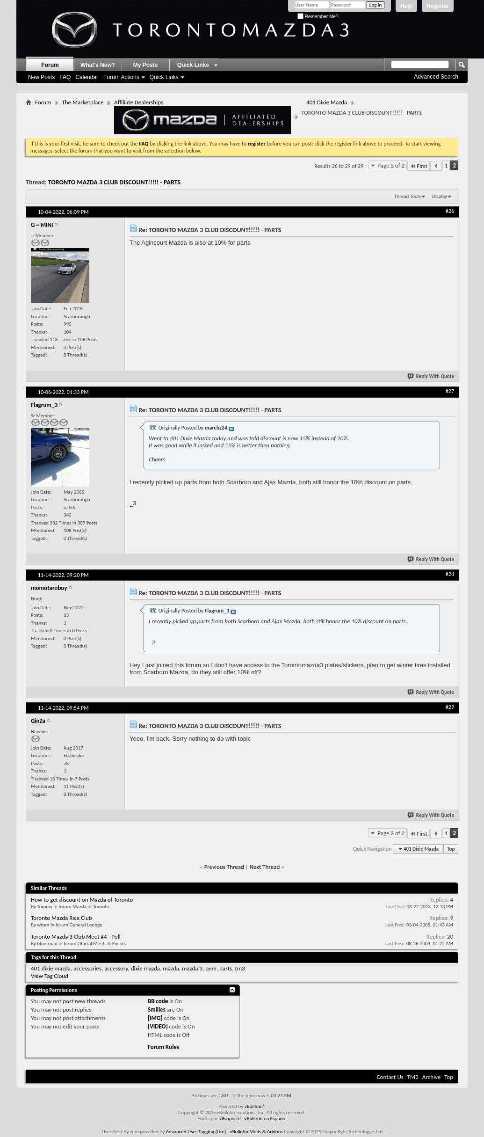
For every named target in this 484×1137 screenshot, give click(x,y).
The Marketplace (82, 102)
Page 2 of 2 (391, 165)
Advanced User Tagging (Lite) (196, 1132)
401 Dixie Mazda (326, 102)
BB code (158, 1001)
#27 (450, 391)
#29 (450, 707)
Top (451, 849)
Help (406, 6)
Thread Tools (407, 196)
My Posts (145, 65)
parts (225, 968)
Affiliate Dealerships (202, 116)
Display (439, 196)
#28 (450, 574)
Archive (431, 1076)
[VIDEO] (158, 1026)
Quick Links (164, 77)
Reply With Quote (431, 376)
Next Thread (265, 866)
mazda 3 (192, 968)
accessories (87, 968)
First (418, 165)
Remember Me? (317, 16)
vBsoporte (230, 1118)
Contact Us (390, 1076)
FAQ (65, 77)
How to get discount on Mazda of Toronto (82, 899)
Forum (49, 65)
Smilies (157, 1009)
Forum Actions (121, 77)
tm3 (240, 968)
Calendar (86, 77)
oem (211, 968)
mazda (171, 968)
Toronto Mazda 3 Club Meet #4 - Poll (76, 936)
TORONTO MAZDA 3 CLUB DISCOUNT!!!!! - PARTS (114, 182)
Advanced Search (436, 76)
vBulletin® (255, 1106)
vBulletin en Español (266, 1118)
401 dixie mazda (51, 968)
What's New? (97, 65)
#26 (450, 211)
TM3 (413, 1076)
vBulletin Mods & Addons (256, 1132)
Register (437, 6)
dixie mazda (145, 968)
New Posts (41, 77)
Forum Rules (163, 1046)
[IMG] (155, 1017)
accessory (116, 968)
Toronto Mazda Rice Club (61, 917)
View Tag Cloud (49, 975)
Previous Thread (224, 866)
